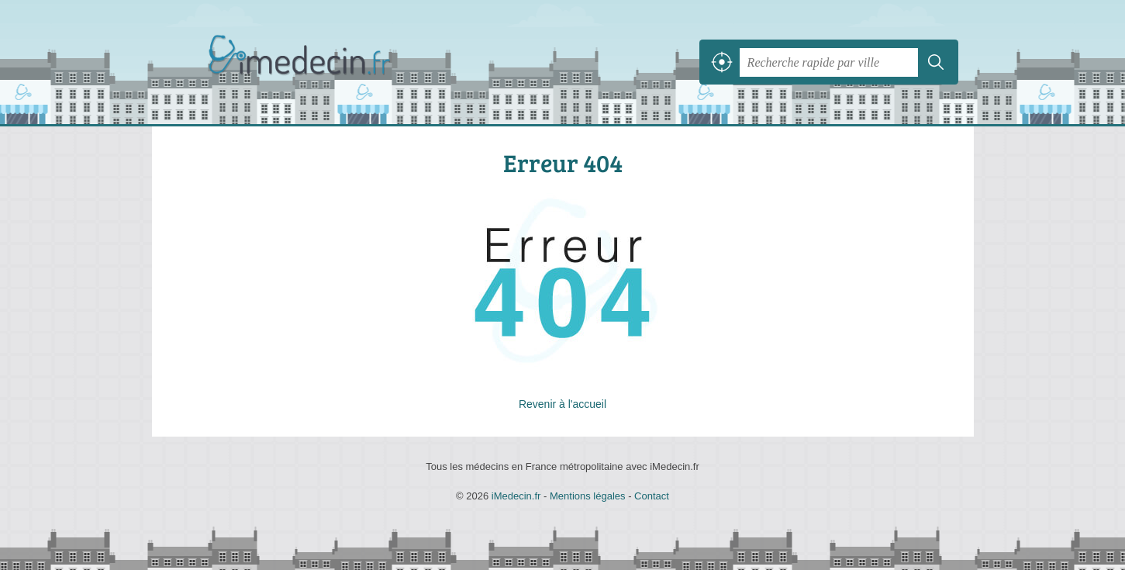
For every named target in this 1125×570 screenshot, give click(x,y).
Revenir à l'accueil (562, 404)
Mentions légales (588, 496)
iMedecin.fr (338, 62)
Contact (651, 496)
